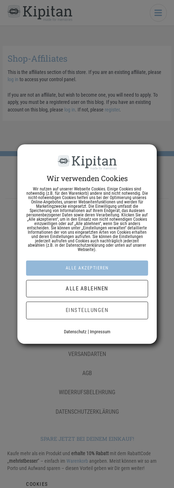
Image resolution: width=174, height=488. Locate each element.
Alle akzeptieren (87, 268)
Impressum (100, 331)
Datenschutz (75, 331)
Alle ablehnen (87, 288)
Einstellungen (87, 310)
